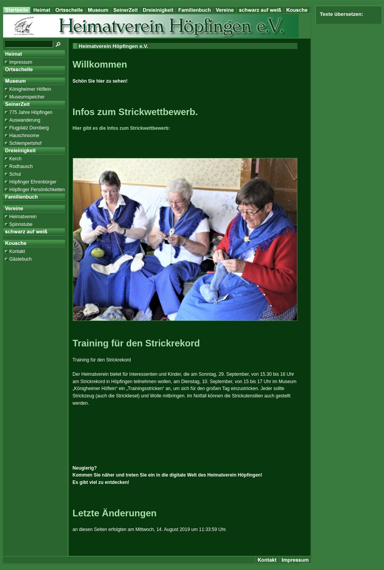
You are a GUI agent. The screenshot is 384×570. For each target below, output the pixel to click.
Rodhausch (21, 166)
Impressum (20, 62)
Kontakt (17, 251)
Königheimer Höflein (30, 89)
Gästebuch (20, 259)
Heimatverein (23, 216)
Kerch (15, 158)
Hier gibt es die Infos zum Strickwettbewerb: (121, 128)
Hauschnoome (24, 135)
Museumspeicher (26, 97)
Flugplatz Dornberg (29, 128)
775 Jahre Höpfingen (30, 112)
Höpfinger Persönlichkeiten (37, 189)
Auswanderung (24, 120)
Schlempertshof (25, 143)
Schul (15, 174)
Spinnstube (20, 224)
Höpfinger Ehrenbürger (32, 182)
